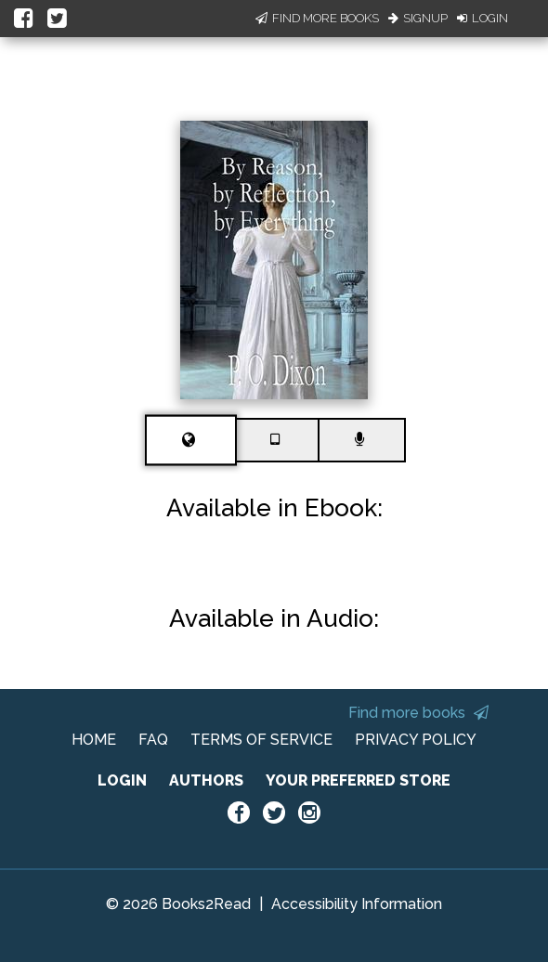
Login (482, 18)
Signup (418, 18)
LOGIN (122, 780)
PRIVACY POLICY (415, 739)
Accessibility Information (356, 904)
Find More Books (317, 18)
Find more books (418, 713)
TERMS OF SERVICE (261, 739)
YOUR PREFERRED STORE (358, 780)
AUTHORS (206, 780)
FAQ (153, 739)
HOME (94, 739)
